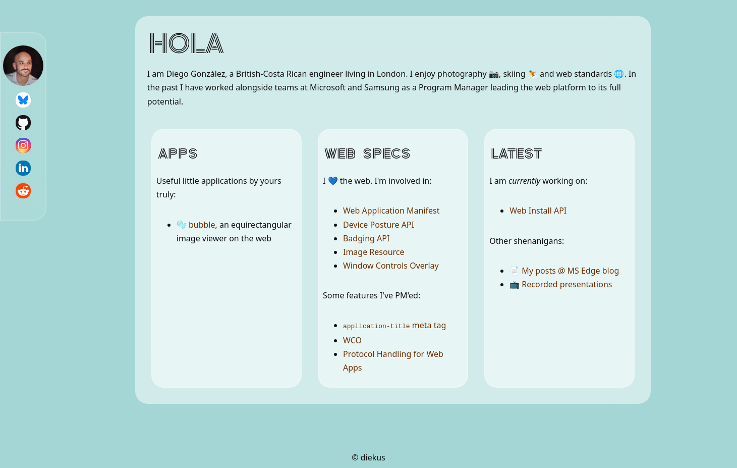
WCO (352, 339)
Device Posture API (378, 224)
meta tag (394, 325)
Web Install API (537, 210)
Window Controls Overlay (391, 265)
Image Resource (374, 251)
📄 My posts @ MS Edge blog (564, 270)
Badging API (366, 238)
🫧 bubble (196, 224)
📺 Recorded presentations (560, 284)
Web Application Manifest (391, 210)
